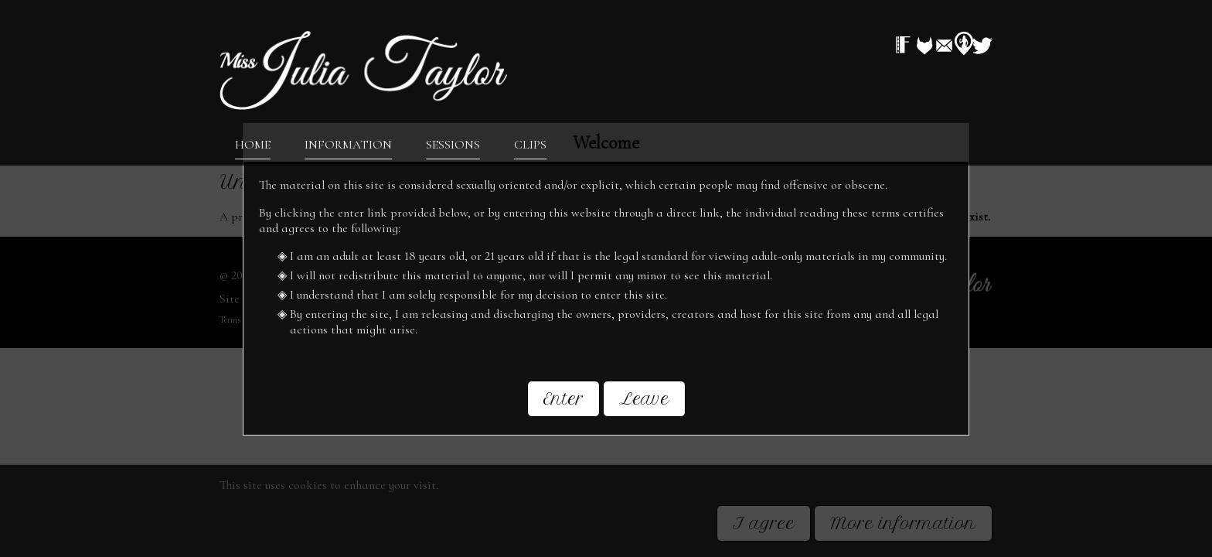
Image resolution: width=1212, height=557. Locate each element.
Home (253, 144)
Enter (563, 397)
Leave (644, 397)
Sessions (453, 144)
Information (348, 144)
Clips (530, 144)
